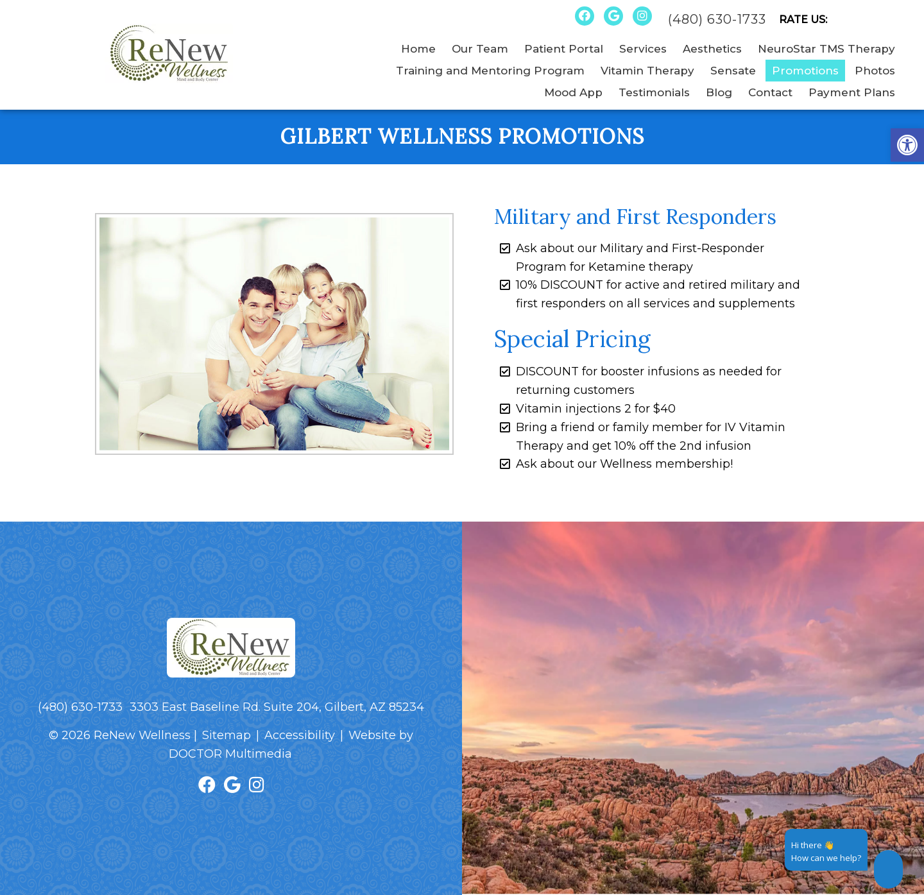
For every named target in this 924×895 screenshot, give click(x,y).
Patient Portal (563, 48)
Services (643, 48)
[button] (907, 145)
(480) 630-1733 (717, 19)
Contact (770, 92)
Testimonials (654, 92)
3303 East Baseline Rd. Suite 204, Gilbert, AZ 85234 (277, 707)
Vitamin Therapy (647, 70)
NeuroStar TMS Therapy (826, 48)
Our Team (480, 48)
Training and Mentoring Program (490, 70)
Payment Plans (852, 92)
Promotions (805, 70)
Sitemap (226, 735)
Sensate (733, 70)
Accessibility (299, 735)
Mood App (573, 92)
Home (418, 48)
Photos (875, 70)
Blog (719, 92)
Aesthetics (712, 48)
